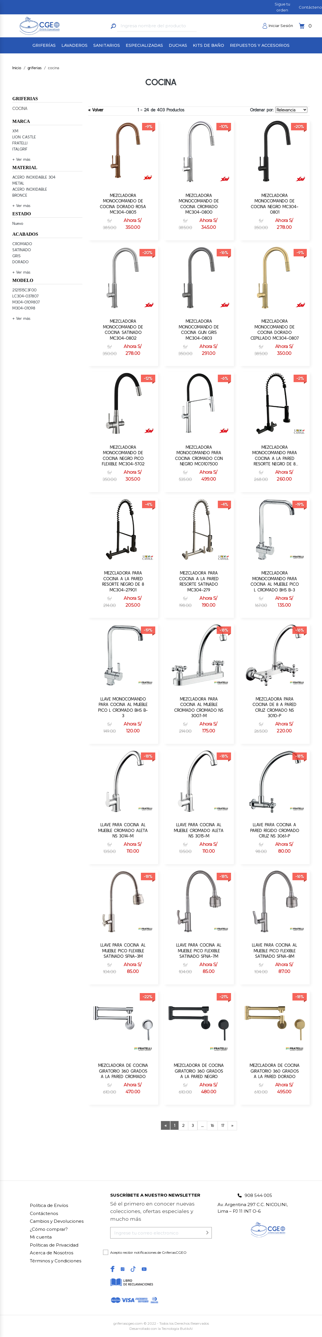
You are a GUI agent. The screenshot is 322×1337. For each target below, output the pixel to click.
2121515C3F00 (24, 290)
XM (15, 131)
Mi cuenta (41, 1237)
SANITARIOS (106, 45)
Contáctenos (44, 1213)
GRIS (16, 256)
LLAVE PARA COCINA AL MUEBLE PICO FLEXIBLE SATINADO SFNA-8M (274, 951)
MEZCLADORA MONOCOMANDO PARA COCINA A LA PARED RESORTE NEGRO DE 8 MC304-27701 (274, 456)
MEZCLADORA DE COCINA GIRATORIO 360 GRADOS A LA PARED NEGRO (199, 1071)
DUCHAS (178, 45)
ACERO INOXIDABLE (29, 189)
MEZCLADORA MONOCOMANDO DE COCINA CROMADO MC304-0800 (199, 204)
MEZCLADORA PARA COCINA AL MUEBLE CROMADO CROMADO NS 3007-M (198, 707)
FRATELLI (20, 143)
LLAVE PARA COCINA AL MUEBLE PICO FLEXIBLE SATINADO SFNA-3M (123, 951)
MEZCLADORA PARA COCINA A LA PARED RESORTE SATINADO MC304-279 (199, 581)
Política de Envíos (49, 1205)
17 (222, 1125)
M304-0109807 (26, 302)
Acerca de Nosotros (51, 1252)
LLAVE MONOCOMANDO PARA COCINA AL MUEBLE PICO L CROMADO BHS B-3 (123, 707)
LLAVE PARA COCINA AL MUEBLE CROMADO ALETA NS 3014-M (123, 830)
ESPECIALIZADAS (144, 45)
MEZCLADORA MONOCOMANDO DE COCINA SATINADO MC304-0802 (123, 329)
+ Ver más (21, 159)
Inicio (16, 67)
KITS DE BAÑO (208, 45)
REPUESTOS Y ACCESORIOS (260, 45)
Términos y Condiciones (55, 1261)
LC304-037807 (25, 296)
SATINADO (21, 249)
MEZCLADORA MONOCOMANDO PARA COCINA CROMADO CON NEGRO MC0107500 (199, 456)
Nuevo (17, 223)
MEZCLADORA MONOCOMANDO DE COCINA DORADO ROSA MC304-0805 (123, 204)
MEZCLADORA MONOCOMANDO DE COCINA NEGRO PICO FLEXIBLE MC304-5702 (123, 456)
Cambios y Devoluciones (57, 1221)
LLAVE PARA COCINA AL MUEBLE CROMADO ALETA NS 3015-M (199, 830)
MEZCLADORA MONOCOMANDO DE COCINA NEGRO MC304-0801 (274, 204)
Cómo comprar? (49, 1229)
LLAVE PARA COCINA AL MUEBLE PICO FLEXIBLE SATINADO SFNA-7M (198, 951)
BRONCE (19, 195)
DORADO (20, 262)
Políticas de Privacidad (54, 1245)
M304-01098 (23, 308)
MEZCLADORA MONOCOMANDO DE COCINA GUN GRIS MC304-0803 (199, 329)
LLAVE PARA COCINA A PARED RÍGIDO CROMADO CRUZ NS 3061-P (274, 830)
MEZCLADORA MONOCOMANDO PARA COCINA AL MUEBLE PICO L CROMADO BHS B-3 (275, 581)
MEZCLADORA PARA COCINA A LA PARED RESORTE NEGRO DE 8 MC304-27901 (123, 581)
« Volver (95, 109)
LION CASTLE (24, 137)
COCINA (20, 108)
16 (212, 1125)
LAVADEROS (74, 45)
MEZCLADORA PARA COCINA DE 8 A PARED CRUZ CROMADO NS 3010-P (274, 707)
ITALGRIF (20, 149)
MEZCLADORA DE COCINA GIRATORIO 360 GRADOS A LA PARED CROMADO (123, 1071)
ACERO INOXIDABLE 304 (33, 177)
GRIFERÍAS (44, 45)
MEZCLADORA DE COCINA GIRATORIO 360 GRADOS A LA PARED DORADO (275, 1071)
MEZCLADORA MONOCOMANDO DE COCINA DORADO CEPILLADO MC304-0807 (275, 329)
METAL (18, 183)
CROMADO (22, 243)
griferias (35, 67)
